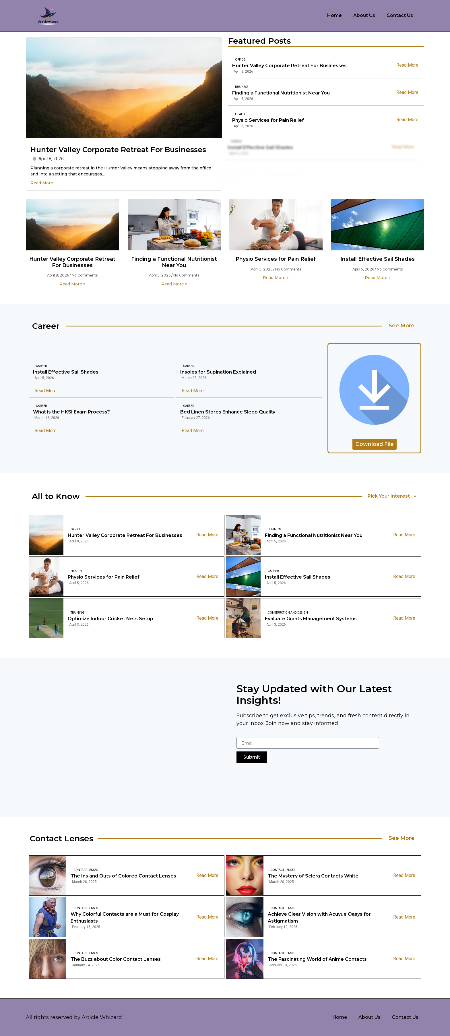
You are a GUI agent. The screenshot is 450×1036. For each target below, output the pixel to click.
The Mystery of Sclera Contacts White (313, 876)
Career (41, 366)
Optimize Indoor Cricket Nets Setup (110, 618)
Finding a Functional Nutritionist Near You (281, 93)
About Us (364, 15)
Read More (41, 182)
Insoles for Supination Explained (218, 372)
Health (227, 114)
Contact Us (400, 15)
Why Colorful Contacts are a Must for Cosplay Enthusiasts (125, 917)
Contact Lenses (85, 869)
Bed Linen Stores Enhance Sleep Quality (227, 412)
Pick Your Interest (392, 496)
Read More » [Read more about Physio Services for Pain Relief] (276, 277)
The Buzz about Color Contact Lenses (116, 959)
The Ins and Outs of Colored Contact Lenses (123, 876)
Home (334, 15)
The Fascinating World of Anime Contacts (317, 959)
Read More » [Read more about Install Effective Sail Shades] (378, 277)
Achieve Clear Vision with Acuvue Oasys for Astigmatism (319, 917)
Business (241, 86)
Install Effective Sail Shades (377, 259)
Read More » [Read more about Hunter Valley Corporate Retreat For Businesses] (72, 284)
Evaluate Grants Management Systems (311, 618)
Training (77, 612)
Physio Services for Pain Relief (255, 120)
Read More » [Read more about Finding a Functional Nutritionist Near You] (174, 284)
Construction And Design (288, 612)
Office (240, 59)
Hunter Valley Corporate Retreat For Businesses (118, 149)
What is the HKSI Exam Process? (71, 412)
